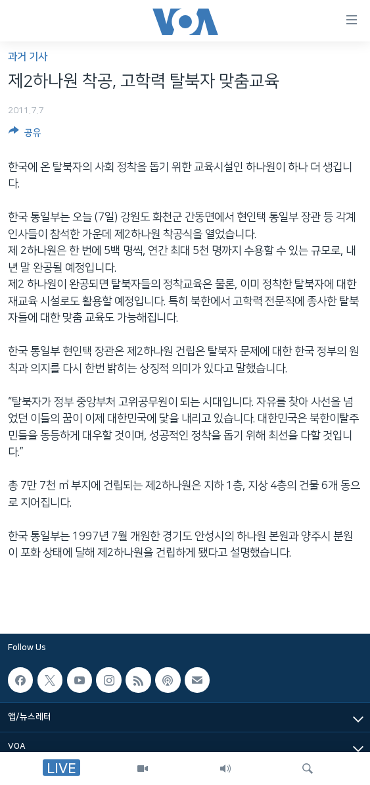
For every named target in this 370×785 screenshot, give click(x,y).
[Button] (25, 134)
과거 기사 (27, 57)
